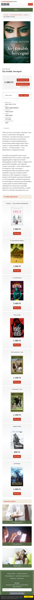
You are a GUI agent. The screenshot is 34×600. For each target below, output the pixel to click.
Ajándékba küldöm (23, 84)
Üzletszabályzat (9, 576)
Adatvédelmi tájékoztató (22, 576)
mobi (26, 95)
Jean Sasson (6, 69)
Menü (17, 10)
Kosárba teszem (23, 80)
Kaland (26, 15)
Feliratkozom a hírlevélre (17, 593)
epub (21, 95)
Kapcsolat (13, 578)
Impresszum (20, 578)
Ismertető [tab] (6, 128)
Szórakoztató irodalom (16, 15)
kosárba (17, 233)
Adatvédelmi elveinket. (21, 598)
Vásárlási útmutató (22, 573)
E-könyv (6, 15)
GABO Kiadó (9, 115)
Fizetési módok (11, 573)
